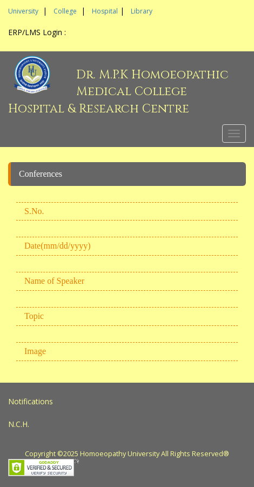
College (65, 11)
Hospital (105, 11)
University (23, 11)
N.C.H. (18, 424)
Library (141, 11)
